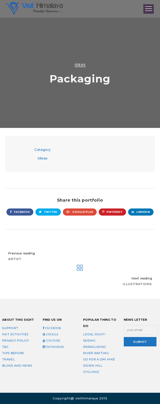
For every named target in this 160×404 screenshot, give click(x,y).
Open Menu (148, 9)
